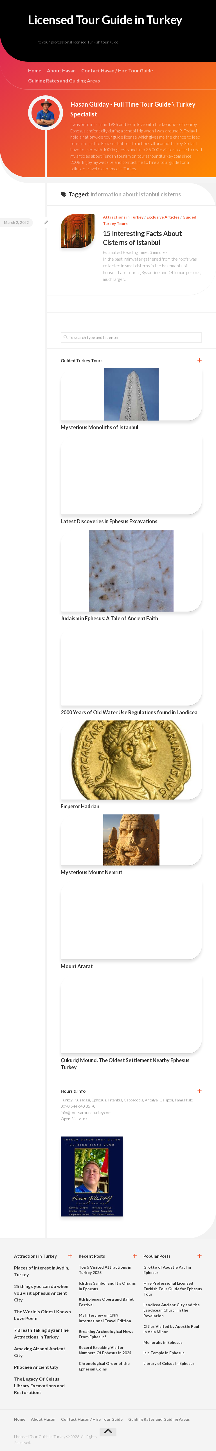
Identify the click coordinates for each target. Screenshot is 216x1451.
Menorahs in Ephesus (163, 1342)
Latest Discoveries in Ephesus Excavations (109, 521)
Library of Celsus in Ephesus (169, 1363)
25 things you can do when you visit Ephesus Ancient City (41, 1293)
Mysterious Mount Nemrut (91, 872)
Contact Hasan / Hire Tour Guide (117, 71)
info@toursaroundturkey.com (86, 1112)
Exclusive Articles (163, 217)
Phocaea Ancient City (36, 1367)
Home (34, 71)
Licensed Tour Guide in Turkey (105, 20)
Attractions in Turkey (123, 217)
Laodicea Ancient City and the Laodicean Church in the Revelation (171, 1310)
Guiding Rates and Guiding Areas (64, 81)
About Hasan (61, 71)
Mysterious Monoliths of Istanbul (99, 427)
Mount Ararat (77, 966)
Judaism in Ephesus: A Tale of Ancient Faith (109, 618)
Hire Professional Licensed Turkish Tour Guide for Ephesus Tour (172, 1288)
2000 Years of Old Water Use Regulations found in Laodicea (129, 712)
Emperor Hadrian (80, 806)
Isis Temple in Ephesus (163, 1352)
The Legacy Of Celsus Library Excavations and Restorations (39, 1385)
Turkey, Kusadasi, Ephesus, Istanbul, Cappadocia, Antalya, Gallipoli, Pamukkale (127, 1100)
